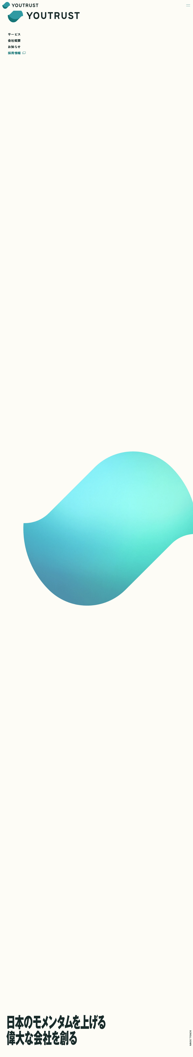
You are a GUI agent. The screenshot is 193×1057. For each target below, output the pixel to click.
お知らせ (14, 47)
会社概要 (14, 40)
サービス (14, 34)
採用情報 (17, 53)
